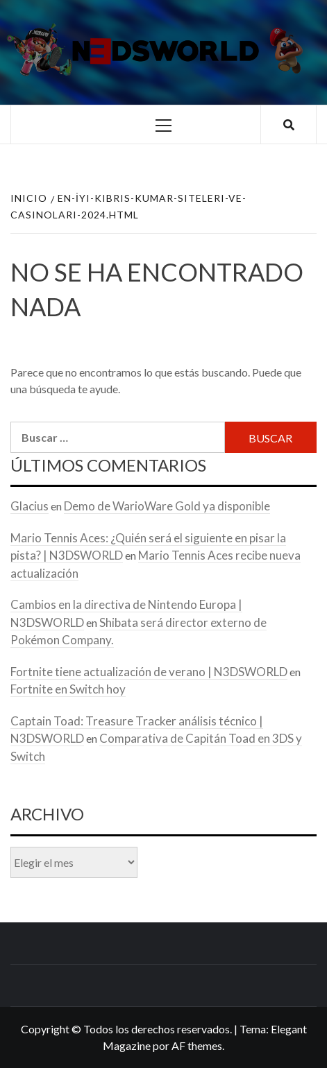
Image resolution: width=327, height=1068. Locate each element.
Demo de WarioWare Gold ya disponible (167, 506)
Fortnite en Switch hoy (68, 689)
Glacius (29, 506)
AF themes (196, 1045)
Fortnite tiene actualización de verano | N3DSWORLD (148, 671)
